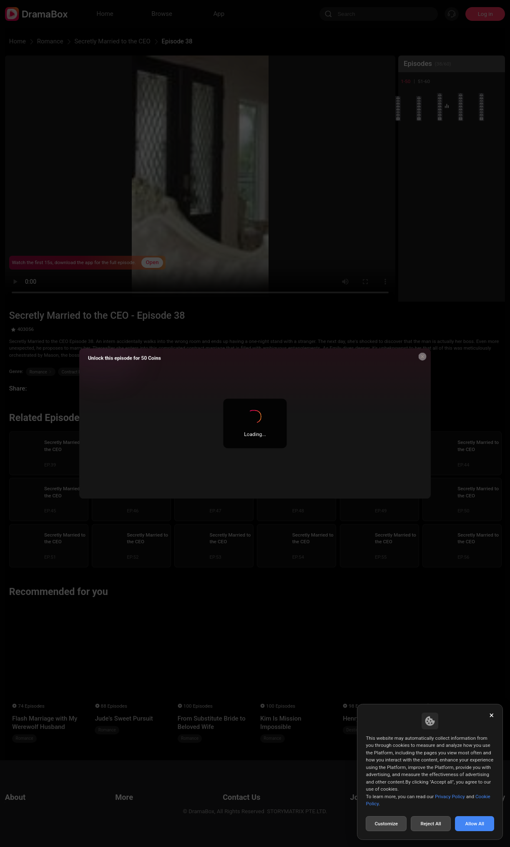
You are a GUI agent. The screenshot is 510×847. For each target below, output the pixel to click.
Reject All (430, 824)
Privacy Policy (450, 796)
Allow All (475, 824)
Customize (386, 824)
